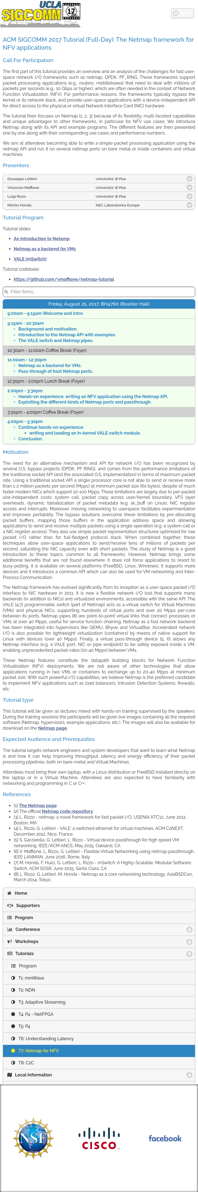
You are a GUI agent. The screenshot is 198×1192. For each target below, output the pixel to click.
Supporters (23, 905)
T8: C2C (22, 1062)
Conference (49, 929)
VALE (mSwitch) (30, 259)
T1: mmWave (27, 978)
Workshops (48, 941)
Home (17, 893)
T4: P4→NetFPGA (32, 1014)
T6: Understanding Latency (42, 1038)
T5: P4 (20, 1026)
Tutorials (47, 953)
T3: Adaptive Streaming (38, 1002)
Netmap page (52, 728)
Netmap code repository (67, 811)
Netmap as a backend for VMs (45, 248)
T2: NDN (23, 990)
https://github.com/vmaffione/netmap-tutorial (64, 279)
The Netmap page (38, 805)
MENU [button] (185, 13)
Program (20, 917)
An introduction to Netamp (42, 238)
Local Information (55, 1075)
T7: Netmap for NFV (35, 1050)
